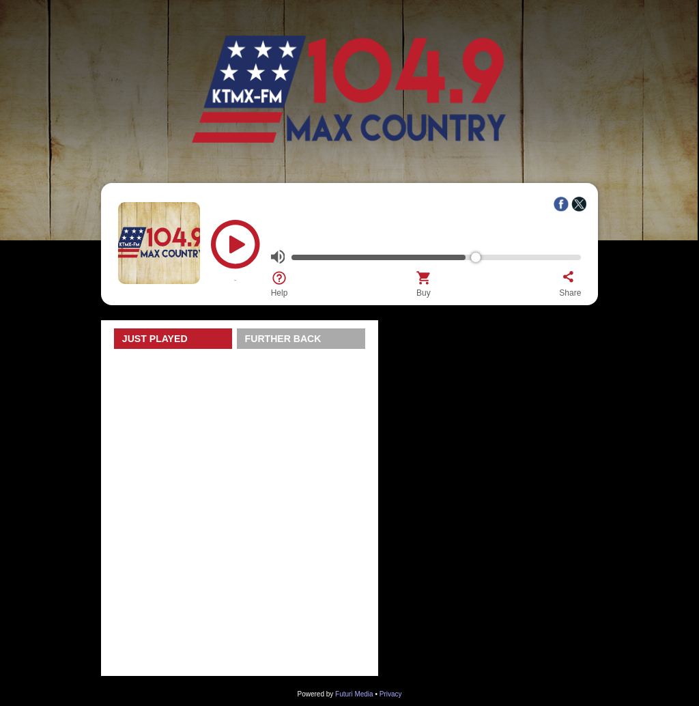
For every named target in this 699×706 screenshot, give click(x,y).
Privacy (391, 694)
